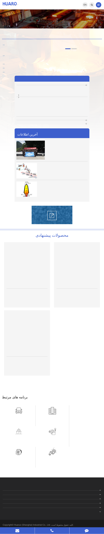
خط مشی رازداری (17, 508)
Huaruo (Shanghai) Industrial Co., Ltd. (32, 504)
